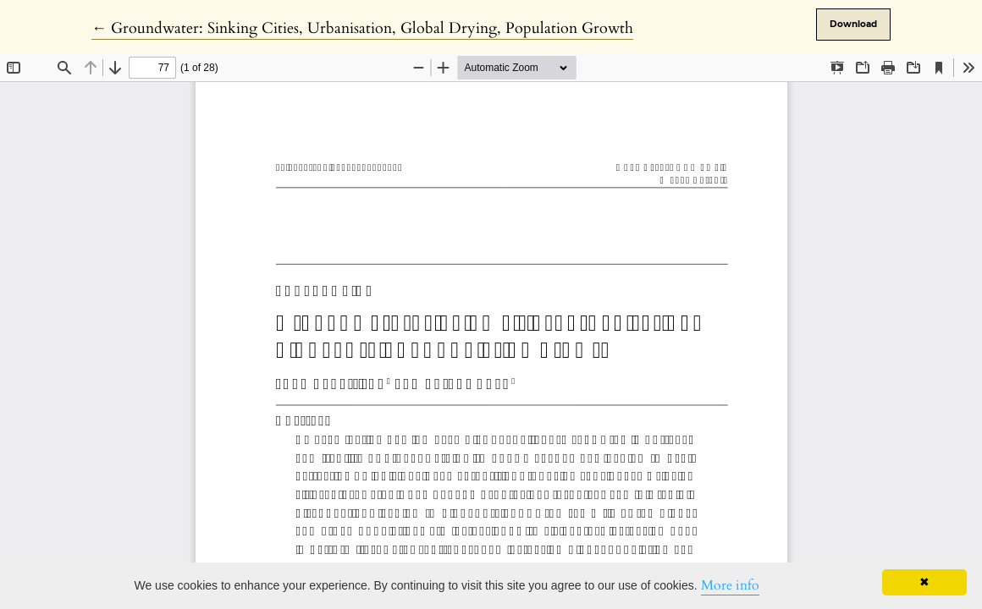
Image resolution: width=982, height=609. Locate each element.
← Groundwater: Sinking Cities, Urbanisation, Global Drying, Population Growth (362, 28)
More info (730, 585)
